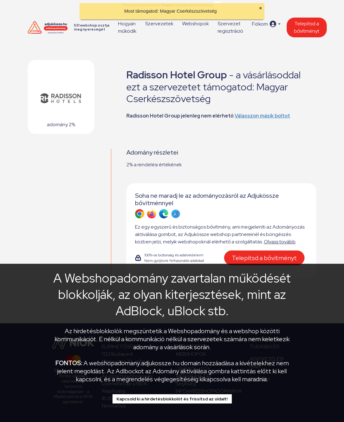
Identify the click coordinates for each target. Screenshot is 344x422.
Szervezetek (159, 23)
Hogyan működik (127, 27)
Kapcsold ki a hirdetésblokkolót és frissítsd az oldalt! (172, 399)
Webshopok (195, 23)
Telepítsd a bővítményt (306, 27)
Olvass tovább (280, 241)
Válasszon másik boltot (262, 116)
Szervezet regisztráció (230, 27)
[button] (266, 24)
